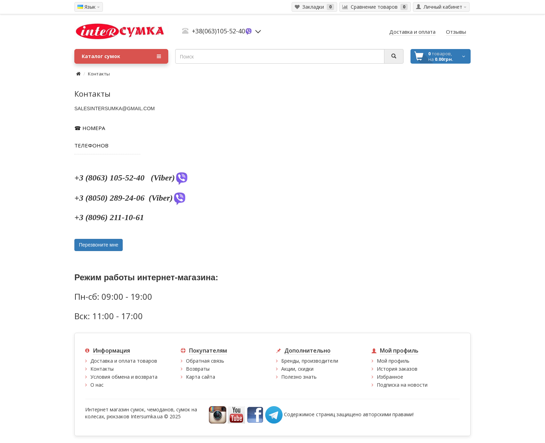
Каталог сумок (121, 56)
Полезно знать (299, 376)
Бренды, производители (309, 360)
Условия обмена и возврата (123, 376)
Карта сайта (200, 376)
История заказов (397, 368)
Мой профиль (393, 360)
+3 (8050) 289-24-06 (110, 197)
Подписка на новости (402, 384)
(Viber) (169, 177)
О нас (97, 384)
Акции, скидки (297, 368)
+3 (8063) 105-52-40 (110, 177)
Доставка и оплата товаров (123, 360)
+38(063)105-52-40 (218, 31)
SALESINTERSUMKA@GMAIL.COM (114, 108)
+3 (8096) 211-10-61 (110, 217)
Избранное (390, 376)
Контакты (99, 74)
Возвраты (198, 368)
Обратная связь (205, 360)
